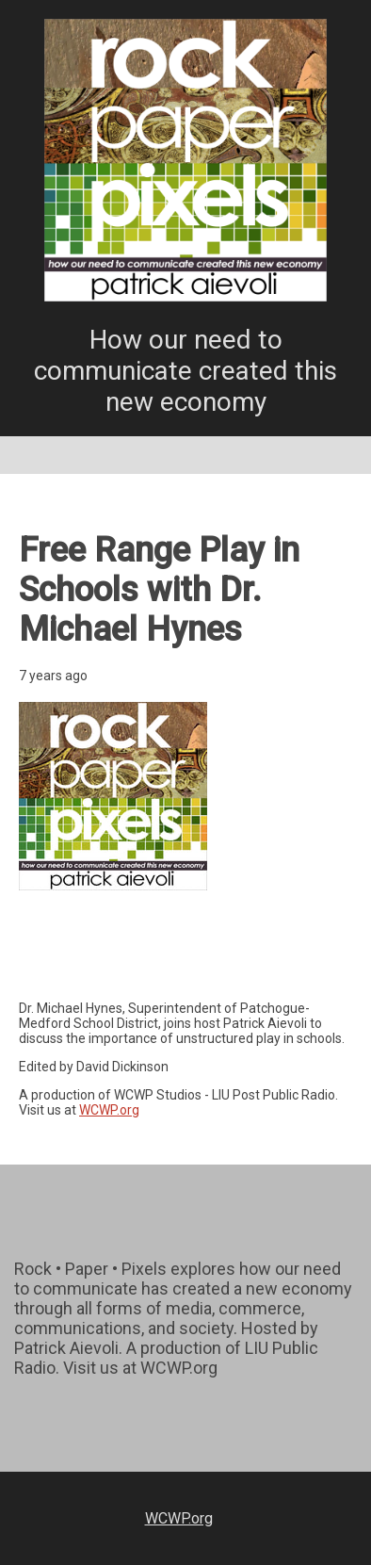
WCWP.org (109, 1109)
